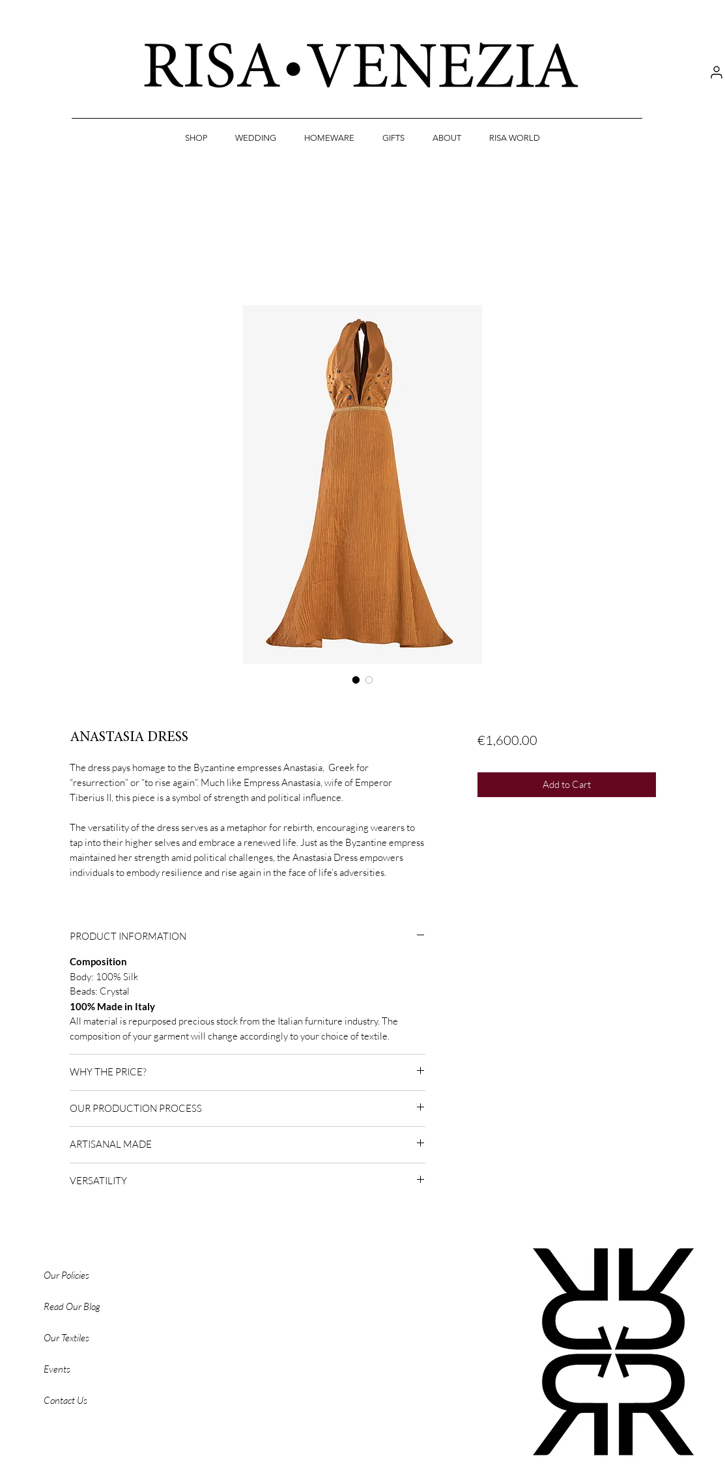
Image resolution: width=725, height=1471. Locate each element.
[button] (196, 138)
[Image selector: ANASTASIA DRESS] (356, 679)
